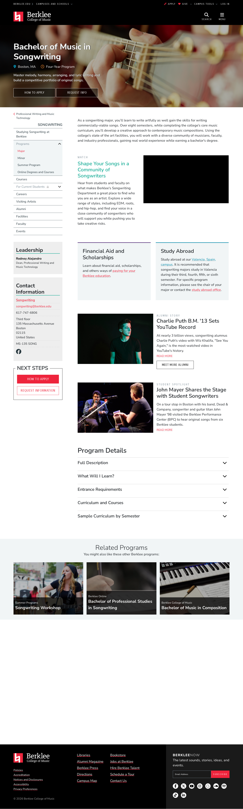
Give (183, 4)
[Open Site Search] (206, 16)
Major (21, 151)
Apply (170, 4)
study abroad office (206, 290)
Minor (21, 158)
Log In (225, 4)
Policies (18, 770)
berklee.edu (22, 4)
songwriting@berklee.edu (33, 306)
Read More (164, 356)
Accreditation (22, 775)
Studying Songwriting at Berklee (32, 134)
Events (20, 231)
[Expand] (225, 462)
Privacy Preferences (25, 789)
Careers (21, 194)
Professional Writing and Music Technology (35, 116)
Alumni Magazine (90, 761)
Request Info (77, 92)
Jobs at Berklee (121, 761)
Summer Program (29, 165)
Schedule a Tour (122, 774)
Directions (84, 774)
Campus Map (87, 780)
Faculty (21, 224)
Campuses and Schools (53, 4)
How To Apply (34, 92)
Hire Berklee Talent (125, 768)
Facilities (22, 216)
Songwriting (50, 124)
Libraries (83, 755)
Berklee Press (87, 768)
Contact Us (118, 780)
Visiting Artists (26, 202)
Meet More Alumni (175, 365)
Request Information (38, 390)
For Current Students (31, 187)
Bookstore (118, 755)
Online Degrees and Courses (36, 172)
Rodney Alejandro (29, 259)
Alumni (21, 209)
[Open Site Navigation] (222, 16)
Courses (21, 179)
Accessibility (21, 784)
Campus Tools (204, 4)
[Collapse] (59, 143)
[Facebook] (20, 351)
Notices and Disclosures (28, 780)
